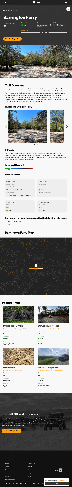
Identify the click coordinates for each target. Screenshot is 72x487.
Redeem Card (8, 476)
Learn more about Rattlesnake (12, 370)
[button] (7, 2)
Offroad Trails (31, 466)
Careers (7, 469)
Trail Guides (31, 463)
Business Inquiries (10, 479)
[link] (23, 164)
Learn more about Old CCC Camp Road (50, 370)
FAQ (29, 476)
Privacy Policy (36, 483)
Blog (29, 473)
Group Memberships (33, 460)
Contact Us (8, 463)
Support (7, 466)
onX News (8, 473)
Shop (29, 469)
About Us (7, 460)
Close (56, 483)
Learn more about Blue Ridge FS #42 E (15, 329)
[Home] (36, 2)
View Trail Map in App (12, 39)
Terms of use (28, 483)
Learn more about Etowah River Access (50, 329)
